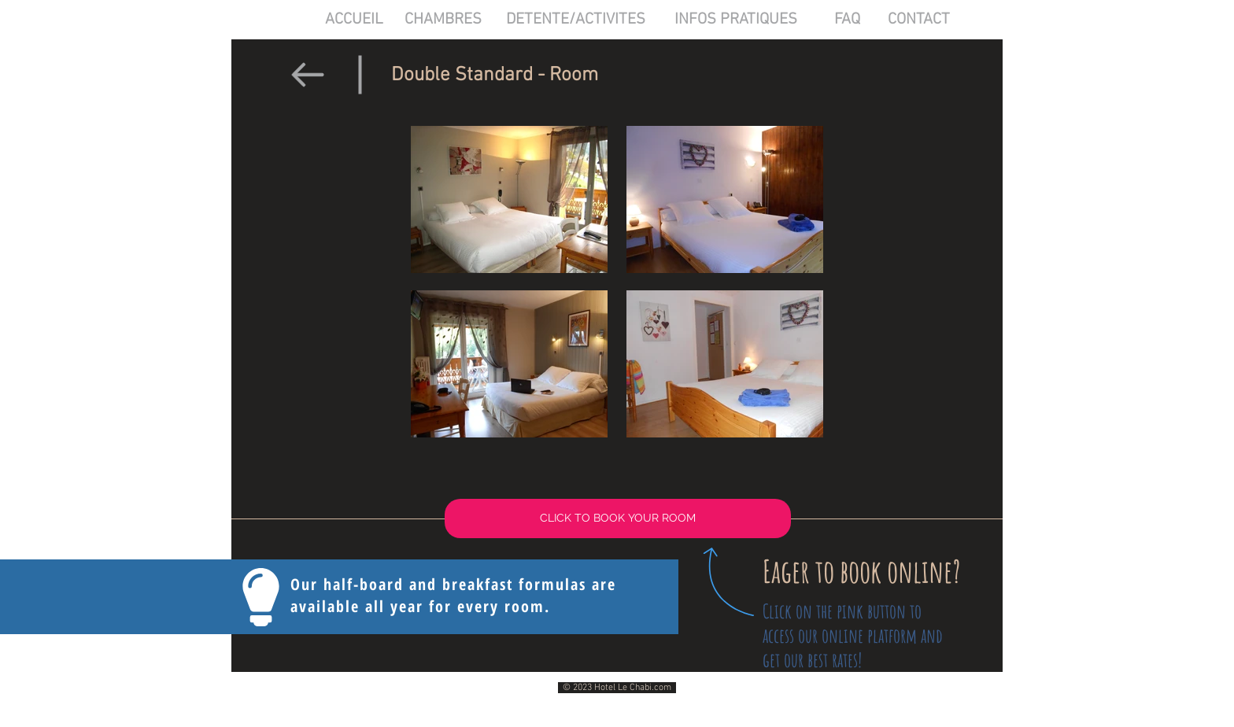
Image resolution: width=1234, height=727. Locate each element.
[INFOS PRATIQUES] (735, 19)
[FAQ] (847, 19)
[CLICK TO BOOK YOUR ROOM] (618, 518)
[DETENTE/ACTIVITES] (575, 19)
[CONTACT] (919, 19)
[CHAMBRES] (443, 19)
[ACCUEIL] (354, 19)
